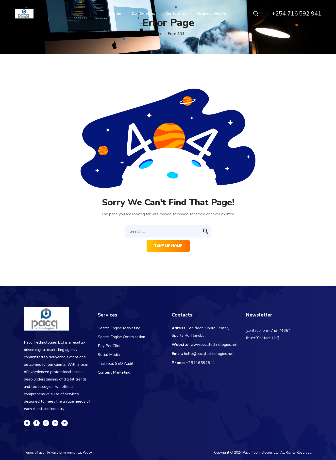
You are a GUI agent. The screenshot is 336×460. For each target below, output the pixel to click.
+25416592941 (200, 362)
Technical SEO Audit (116, 363)
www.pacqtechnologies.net (214, 344)
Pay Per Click (109, 346)
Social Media (109, 354)
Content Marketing (114, 372)
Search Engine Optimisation (121, 337)
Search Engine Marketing (119, 328)
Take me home (168, 245)
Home (157, 33)
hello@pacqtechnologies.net (209, 353)
